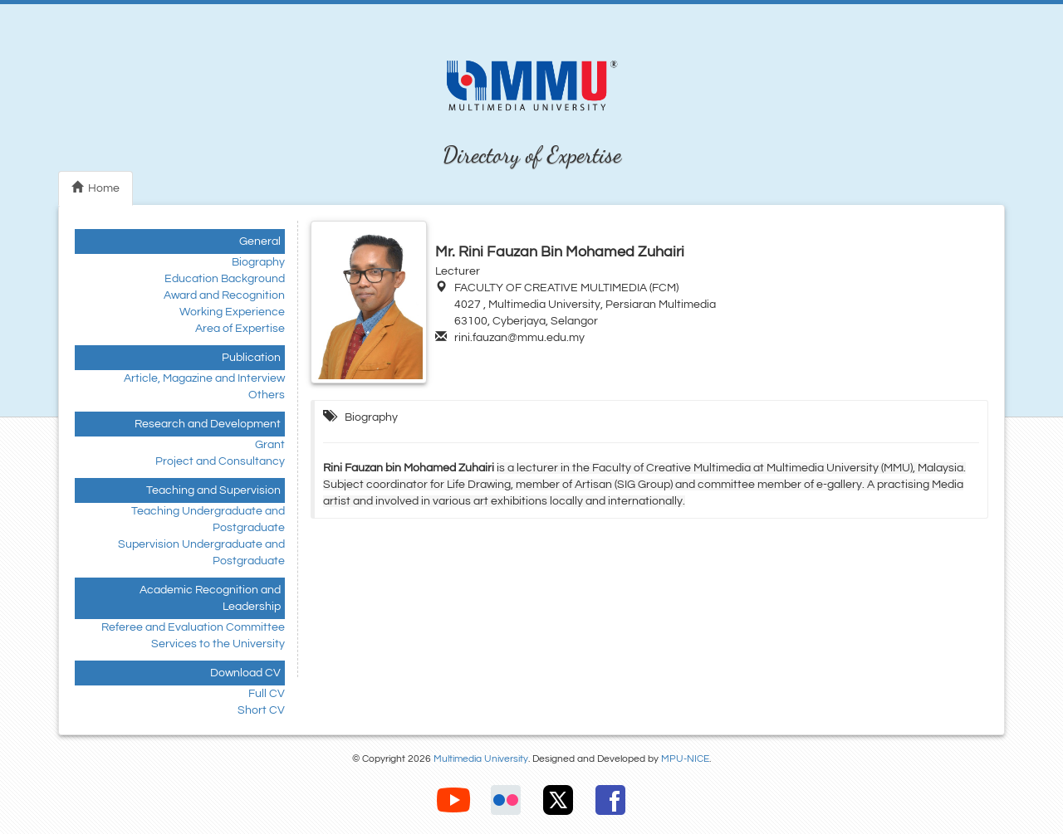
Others (266, 395)
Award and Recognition (224, 295)
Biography (258, 262)
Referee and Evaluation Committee (193, 627)
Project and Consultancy (220, 461)
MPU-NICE (685, 759)
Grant (270, 445)
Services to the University (218, 644)
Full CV (266, 694)
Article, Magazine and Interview (204, 378)
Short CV (261, 710)
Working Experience (232, 312)
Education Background (224, 279)
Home (95, 187)
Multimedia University (481, 759)
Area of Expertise (240, 328)
